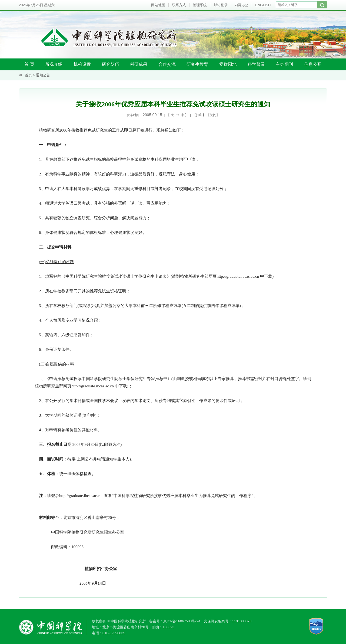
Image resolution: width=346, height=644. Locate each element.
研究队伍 (110, 64)
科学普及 (256, 64)
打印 (199, 115)
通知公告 (43, 75)
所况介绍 (53, 64)
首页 (28, 75)
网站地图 (158, 5)
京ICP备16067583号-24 (181, 621)
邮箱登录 (221, 5)
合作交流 (167, 64)
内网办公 (241, 5)
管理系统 (200, 5)
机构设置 (82, 64)
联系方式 (179, 5)
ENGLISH (263, 5)
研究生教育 (197, 64)
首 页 (29, 64)
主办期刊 (284, 64)
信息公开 (312, 64)
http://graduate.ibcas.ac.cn (238, 276)
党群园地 (228, 64)
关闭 (213, 115)
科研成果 (138, 64)
